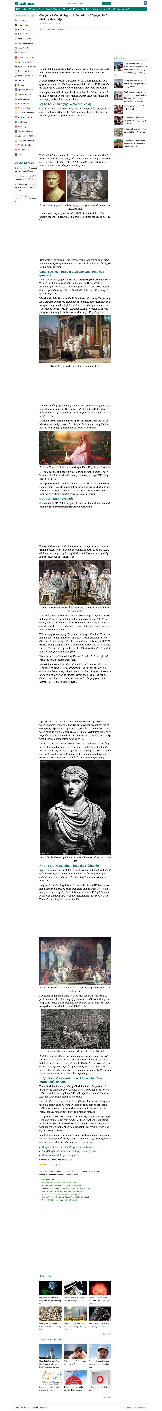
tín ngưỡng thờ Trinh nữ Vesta (74, 1171)
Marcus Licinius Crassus (68, 1174)
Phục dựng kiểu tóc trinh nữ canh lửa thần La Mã (61, 1185)
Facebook (44, 1407)
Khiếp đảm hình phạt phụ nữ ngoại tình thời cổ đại (67, 1147)
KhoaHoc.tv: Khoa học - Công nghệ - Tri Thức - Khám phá (27, 3)
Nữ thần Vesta (94, 1171)
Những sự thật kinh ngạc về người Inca (61, 1155)
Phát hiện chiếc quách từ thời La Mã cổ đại (59, 1182)
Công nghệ (34, 9)
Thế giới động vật (71, 9)
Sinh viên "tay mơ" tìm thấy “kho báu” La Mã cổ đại (62, 1191)
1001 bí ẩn (105, 9)
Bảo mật (27, 1407)
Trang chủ (21, 9)
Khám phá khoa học (51, 9)
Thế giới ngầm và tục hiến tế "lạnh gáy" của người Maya (70, 1151)
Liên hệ (35, 1407)
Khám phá (47, 29)
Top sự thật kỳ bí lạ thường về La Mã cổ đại (59, 1200)
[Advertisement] (75, 49)
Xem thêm (107, 1334)
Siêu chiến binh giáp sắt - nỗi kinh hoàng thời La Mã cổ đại (65, 1197)
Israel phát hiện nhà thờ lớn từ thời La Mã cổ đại (61, 1194)
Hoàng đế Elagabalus (48, 1174)
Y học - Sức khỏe (121, 9)
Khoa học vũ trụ (90, 9)
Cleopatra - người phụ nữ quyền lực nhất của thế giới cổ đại (66, 1188)
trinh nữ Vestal (55, 1171)
